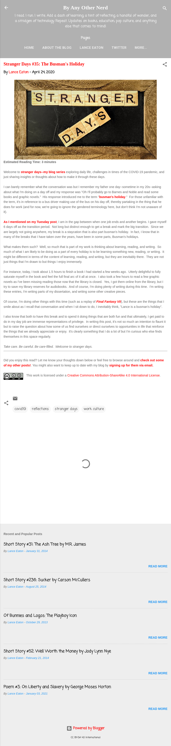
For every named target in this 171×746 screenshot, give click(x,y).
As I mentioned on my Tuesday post (30, 222)
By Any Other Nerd (85, 7)
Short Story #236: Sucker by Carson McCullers (47, 580)
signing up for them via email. (131, 365)
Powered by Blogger (86, 728)
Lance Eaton (91, 48)
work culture (93, 409)
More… (141, 48)
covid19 (20, 409)
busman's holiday (112, 197)
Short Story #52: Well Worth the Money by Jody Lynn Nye (57, 651)
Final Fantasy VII (108, 301)
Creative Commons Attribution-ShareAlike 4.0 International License (113, 375)
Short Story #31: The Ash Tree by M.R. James (45, 544)
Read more (157, 566)
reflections (40, 409)
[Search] (164, 9)
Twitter (119, 48)
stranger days (66, 409)
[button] (164, 65)
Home (29, 48)
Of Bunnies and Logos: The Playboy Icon (40, 616)
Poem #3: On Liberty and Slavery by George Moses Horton (57, 687)
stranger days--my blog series (43, 172)
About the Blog (56, 48)
